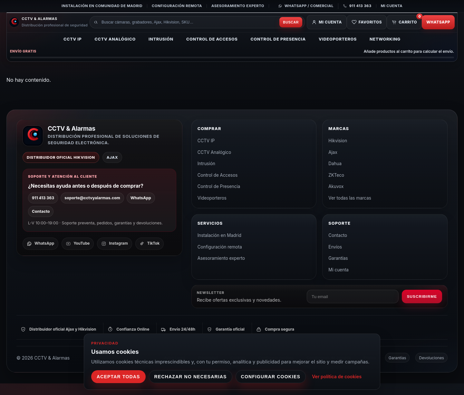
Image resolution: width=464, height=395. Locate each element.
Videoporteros (338, 50)
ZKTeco (336, 186)
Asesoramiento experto (237, 6)
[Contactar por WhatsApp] (306, 6)
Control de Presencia (278, 50)
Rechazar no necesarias (190, 376)
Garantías (338, 269)
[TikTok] (149, 255)
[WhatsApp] (40, 255)
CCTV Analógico (115, 50)
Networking (385, 50)
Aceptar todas (118, 376)
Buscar (275, 30)
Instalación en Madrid (219, 246)
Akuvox (335, 198)
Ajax (332, 163)
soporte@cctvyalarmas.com (92, 209)
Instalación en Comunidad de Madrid (102, 6)
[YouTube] (78, 255)
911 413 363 (43, 209)
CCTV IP (72, 50)
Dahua (335, 175)
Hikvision (337, 152)
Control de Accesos (212, 50)
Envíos (335, 258)
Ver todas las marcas (349, 209)
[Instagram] (114, 255)
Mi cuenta (391, 6)
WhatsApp (436, 29)
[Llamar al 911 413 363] (355, 6)
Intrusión (161, 50)
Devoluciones (431, 369)
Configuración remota (177, 6)
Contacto (41, 223)
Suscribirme (422, 308)
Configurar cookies (271, 376)
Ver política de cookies (337, 376)
